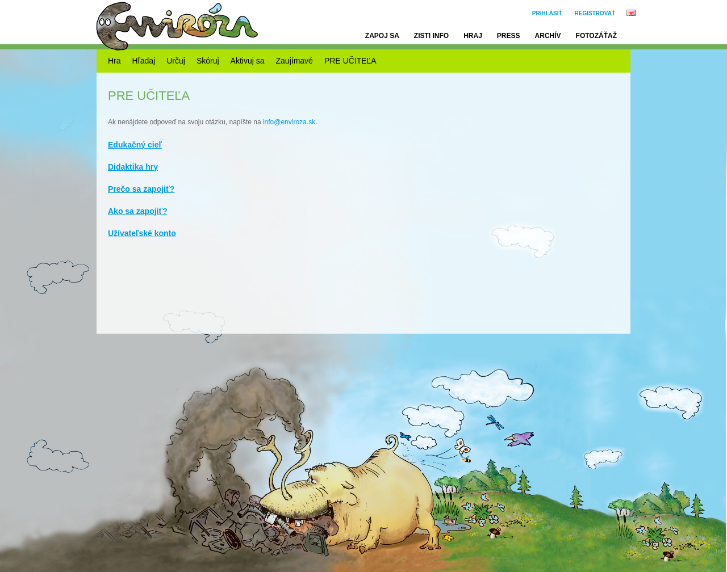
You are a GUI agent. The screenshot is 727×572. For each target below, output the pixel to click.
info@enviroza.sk (289, 122)
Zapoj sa (382, 36)
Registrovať (595, 13)
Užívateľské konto (142, 233)
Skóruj (208, 60)
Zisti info (431, 36)
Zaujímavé (294, 60)
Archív (548, 36)
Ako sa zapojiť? (138, 211)
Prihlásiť (547, 13)
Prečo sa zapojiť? (141, 189)
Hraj (472, 36)
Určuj (175, 60)
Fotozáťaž (596, 36)
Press (508, 36)
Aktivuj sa (248, 60)
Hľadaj (144, 60)
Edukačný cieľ (135, 144)
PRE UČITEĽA (350, 60)
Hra (114, 60)
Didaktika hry (133, 166)
